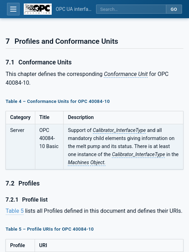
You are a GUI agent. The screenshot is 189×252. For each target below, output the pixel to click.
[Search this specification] (131, 9)
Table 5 (15, 211)
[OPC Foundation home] (38, 9)
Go (173, 9)
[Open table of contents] (13, 9)
